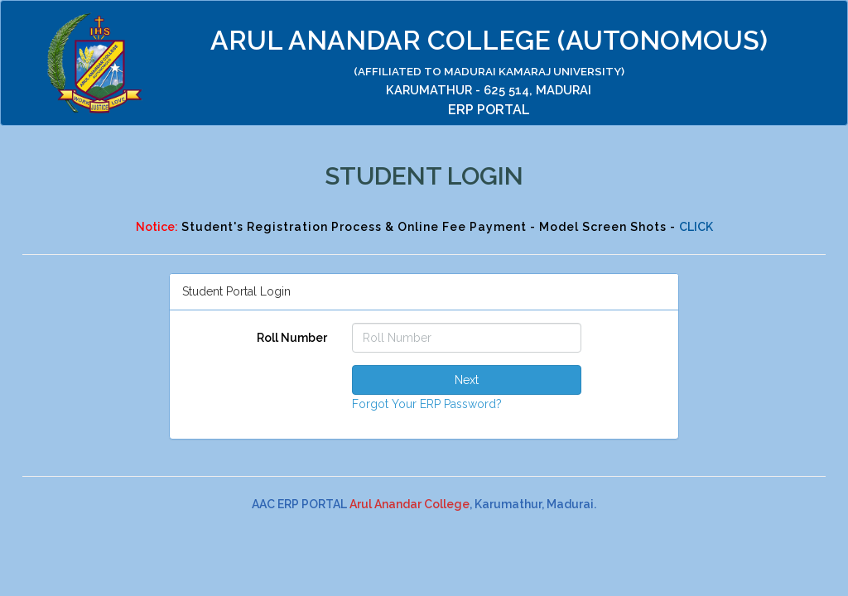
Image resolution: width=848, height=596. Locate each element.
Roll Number (292, 337)
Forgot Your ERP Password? (427, 404)
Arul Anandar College (409, 504)
